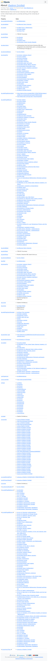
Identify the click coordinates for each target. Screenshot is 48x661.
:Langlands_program (23, 547)
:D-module (20, 146)
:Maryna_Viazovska (22, 549)
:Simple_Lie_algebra (22, 181)
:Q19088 (21, 391)
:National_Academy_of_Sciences (25, 117)
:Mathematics (21, 21)
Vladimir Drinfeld (16, 5)
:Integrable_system (22, 579)
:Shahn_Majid (21, 542)
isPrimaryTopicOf (6, 480)
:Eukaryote (20, 402)
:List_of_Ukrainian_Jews (23, 517)
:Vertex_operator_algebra (24, 528)
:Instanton (20, 192)
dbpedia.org (13, 9)
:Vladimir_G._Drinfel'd (23, 501)
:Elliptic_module (21, 237)
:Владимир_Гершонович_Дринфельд (27, 507)
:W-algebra (20, 83)
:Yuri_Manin (20, 52)
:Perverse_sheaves (22, 232)
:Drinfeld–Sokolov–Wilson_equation (26, 64)
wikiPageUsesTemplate (7, 312)
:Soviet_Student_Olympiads (24, 539)
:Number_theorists (22, 203)
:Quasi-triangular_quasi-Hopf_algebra (27, 622)
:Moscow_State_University (24, 24)
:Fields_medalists (22, 314)
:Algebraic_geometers (23, 201)
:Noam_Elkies (21, 136)
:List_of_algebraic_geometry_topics (26, 515)
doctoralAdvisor (6, 52)
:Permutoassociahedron (23, 611)
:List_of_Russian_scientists (24, 608)
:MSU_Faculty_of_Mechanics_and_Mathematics (29, 541)
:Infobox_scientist (22, 320)
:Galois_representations (23, 233)
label (3, 416)
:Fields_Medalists (22, 206)
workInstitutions (6, 339)
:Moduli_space (21, 187)
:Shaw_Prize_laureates (23, 312)
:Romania (20, 104)
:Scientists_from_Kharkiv (24, 211)
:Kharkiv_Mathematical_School (25, 620)
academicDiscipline (6, 21)
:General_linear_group (23, 127)
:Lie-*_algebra (21, 69)
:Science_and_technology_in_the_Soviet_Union (29, 576)
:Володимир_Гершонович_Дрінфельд (27, 509)
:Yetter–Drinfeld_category (24, 85)
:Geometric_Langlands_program (26, 227)
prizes (3, 306)
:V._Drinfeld (20, 495)
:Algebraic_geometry (23, 125)
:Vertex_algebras (22, 245)
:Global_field (21, 195)
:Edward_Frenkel (22, 544)
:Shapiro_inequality (22, 585)
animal (11, 8)
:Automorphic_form (22, 189)
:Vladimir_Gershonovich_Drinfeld (26, 504)
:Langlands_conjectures (23, 235)
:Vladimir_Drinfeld (24, 480)
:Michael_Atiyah (21, 107)
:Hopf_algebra (21, 100)
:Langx (19, 322)
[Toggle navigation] (45, 2)
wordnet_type (5, 334)
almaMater (4, 24)
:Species (20, 410)
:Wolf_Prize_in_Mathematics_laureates (27, 362)
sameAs (5, 379)
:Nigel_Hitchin (21, 168)
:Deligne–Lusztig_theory (23, 605)
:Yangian (20, 566)
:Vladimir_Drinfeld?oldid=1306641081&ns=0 (30, 477)
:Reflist (19, 328)
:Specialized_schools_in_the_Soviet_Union (28, 617)
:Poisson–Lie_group (22, 600)
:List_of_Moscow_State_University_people (28, 595)
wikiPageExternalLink (7, 93)
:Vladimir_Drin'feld (22, 498)
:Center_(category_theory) (24, 55)
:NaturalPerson (21, 389)
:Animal (19, 398)
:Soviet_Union (21, 40)
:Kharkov (20, 216)
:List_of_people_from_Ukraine (25, 538)
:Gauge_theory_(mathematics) (25, 568)
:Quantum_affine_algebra (24, 74)
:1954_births (21, 194)
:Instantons (20, 241)
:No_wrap (20, 326)
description (5, 45)
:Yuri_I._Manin (21, 222)
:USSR (19, 217)
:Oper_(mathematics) (23, 71)
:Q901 (20, 397)
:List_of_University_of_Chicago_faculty (27, 514)
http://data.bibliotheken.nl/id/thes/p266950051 (28, 451)
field (3, 261)
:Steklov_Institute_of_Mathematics (26, 138)
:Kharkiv (20, 39)
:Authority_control (22, 315)
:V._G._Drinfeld (21, 496)
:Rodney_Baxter (21, 609)
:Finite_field (20, 176)
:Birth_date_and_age (23, 317)
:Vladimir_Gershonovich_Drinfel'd (26, 503)
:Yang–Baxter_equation (23, 141)
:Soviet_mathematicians (23, 209)
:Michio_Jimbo (21, 165)
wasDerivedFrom (6, 477)
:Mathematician (21, 114)
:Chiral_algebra (21, 56)
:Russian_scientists (22, 352)
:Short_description (22, 330)
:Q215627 (21, 392)
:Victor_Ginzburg (22, 190)
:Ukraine (20, 37)
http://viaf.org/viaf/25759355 (24, 379)
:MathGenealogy (22, 325)
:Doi (18, 318)
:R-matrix (20, 221)
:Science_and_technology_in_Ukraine (27, 577)
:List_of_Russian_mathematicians (26, 603)
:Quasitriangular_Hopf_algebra (25, 79)
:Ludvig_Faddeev (22, 534)
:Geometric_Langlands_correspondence (27, 186)
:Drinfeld (20, 491)
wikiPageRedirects (7, 490)
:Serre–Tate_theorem (23, 601)
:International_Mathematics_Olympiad (27, 243)
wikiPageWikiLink (6, 100)
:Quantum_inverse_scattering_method (27, 162)
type (3, 383)
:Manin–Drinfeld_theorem (24, 90)
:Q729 (20, 395)
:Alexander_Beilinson (23, 173)
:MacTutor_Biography (23, 323)
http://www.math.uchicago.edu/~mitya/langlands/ (29, 96)
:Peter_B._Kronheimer (23, 550)
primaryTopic (6, 649)
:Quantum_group (22, 75)
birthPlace (4, 37)
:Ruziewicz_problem (22, 80)
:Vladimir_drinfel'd (22, 506)
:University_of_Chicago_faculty (25, 208)
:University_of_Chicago (23, 123)
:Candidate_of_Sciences (23, 143)
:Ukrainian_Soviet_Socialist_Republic (26, 42)
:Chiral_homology (22, 58)
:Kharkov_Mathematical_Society (25, 625)
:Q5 (19, 394)
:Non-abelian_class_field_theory (25, 197)
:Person (20, 384)
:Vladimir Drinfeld (23, 419)
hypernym (4, 376)
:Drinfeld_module (22, 60)
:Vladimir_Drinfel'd (22, 499)
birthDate (4, 34)
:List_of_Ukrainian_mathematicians (26, 512)
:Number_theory (22, 119)
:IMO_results (21, 331)
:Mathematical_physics (23, 130)
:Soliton (19, 131)
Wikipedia (21, 657)
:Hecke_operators (22, 240)
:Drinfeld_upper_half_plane (24, 63)
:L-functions (20, 219)
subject (3, 343)
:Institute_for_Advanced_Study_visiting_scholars (29, 198)
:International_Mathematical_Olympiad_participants (30, 205)
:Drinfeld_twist (21, 238)
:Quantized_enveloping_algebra (25, 72)
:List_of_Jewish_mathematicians (25, 590)
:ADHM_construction (23, 87)
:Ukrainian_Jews (22, 213)
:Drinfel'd (20, 490)
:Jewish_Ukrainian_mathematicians (26, 624)
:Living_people (21, 101)
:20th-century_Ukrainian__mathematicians (28, 229)
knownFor (4, 55)
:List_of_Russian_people (23, 536)
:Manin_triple (21, 88)
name (3, 302)
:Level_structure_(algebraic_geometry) (27, 68)
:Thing (19, 383)
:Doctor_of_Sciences (22, 133)
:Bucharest (20, 111)
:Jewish (19, 214)
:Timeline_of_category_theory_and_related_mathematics (31, 616)
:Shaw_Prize (20, 31)
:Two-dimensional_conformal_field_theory (28, 166)
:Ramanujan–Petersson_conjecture (26, 573)
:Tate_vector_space (22, 82)
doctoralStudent (7, 487)
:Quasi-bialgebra (22, 77)
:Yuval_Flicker (21, 606)
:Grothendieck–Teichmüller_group (26, 66)
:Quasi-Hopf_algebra (23, 163)
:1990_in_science (22, 530)
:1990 (19, 519)
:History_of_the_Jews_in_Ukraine (26, 546)
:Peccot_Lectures (22, 526)
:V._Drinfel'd (20, 493)
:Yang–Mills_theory (22, 139)
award (3, 27)
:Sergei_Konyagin (22, 170)
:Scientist (20, 405)
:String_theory (21, 135)
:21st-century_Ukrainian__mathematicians (28, 230)
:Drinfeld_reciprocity (23, 61)
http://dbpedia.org (28, 8)
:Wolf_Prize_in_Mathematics (24, 27)
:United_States (21, 106)
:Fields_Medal (21, 29)
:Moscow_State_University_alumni (26, 200)
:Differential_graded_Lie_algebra (26, 619)
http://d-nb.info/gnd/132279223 (25, 421)
